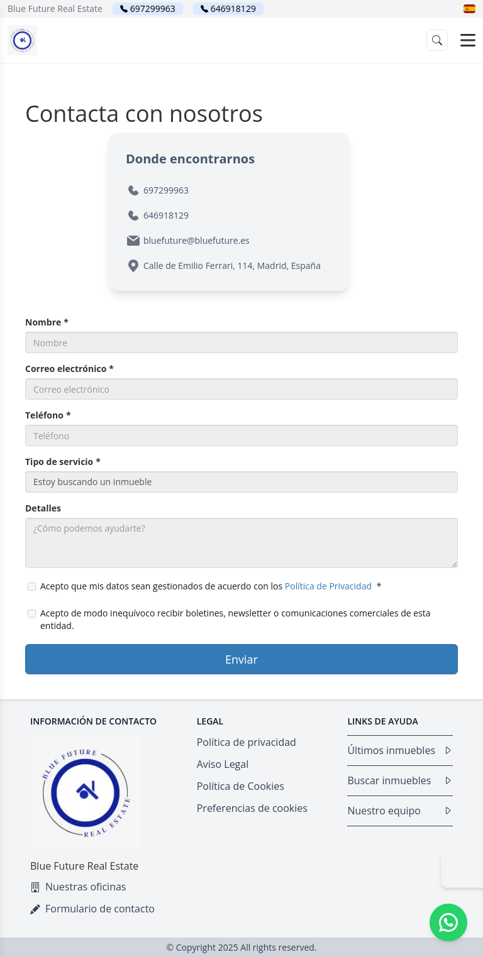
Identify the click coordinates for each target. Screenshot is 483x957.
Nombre (47, 322)
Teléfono (48, 415)
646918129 (233, 8)
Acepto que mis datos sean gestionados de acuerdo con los (204, 586)
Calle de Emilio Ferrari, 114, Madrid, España (232, 265)
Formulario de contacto (92, 909)
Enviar (241, 659)
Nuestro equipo (400, 811)
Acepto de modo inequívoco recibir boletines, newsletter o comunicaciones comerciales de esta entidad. (229, 619)
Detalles (43, 508)
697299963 (152, 8)
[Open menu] (467, 40)
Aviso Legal (223, 764)
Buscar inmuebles (400, 780)
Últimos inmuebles (400, 750)
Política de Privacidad (328, 586)
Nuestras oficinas (78, 887)
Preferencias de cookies (252, 808)
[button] (469, 9)
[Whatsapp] (448, 922)
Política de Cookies (240, 786)
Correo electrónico (69, 369)
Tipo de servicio (63, 462)
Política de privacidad (246, 742)
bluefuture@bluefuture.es (196, 240)
